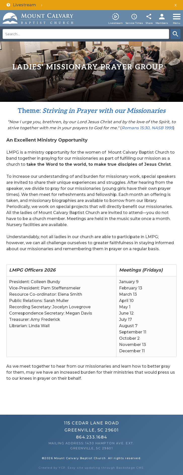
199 (167, 127)
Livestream (115, 23)
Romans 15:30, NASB (142, 127)
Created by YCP (52, 467)
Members (162, 23)
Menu (176, 23)
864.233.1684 (91, 437)
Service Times (134, 23)
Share (149, 23)
